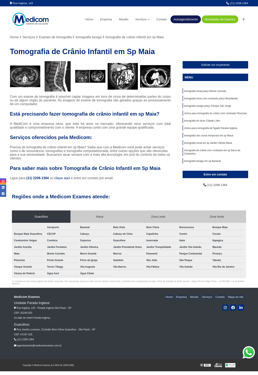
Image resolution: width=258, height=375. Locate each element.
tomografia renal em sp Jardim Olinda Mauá (208, 146)
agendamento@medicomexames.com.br (38, 349)
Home (89, 19)
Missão (123, 19)
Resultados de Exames (220, 19)
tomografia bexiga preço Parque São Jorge (207, 107)
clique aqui (62, 178)
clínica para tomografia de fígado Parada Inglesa (210, 130)
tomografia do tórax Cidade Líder (202, 123)
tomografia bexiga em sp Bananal (202, 165)
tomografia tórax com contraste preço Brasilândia (211, 99)
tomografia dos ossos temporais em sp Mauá (208, 138)
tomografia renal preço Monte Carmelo (205, 91)
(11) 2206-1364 (237, 3)
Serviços (141, 19)
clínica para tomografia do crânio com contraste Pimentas (215, 115)
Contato (161, 19)
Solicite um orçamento (215, 65)
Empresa (106, 19)
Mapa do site (236, 300)
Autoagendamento (186, 19)
